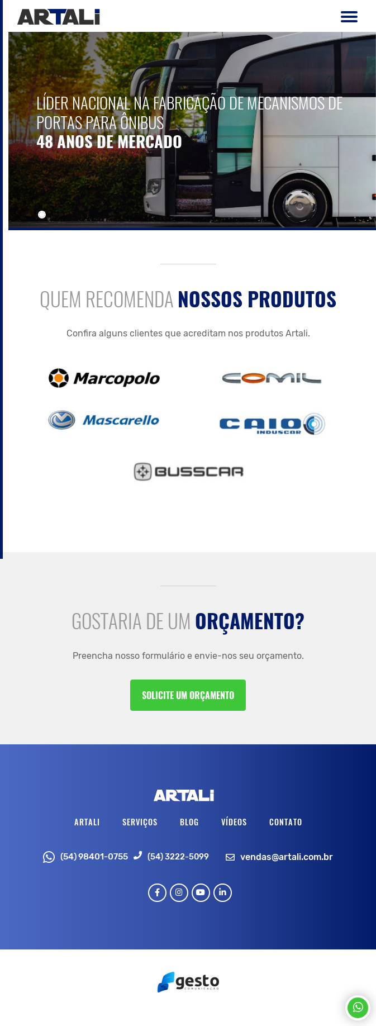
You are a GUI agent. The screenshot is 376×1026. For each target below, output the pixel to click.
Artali (87, 822)
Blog (189, 822)
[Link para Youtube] (201, 893)
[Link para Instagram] (179, 893)
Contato (285, 822)
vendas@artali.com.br (286, 857)
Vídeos (234, 822)
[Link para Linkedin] (222, 893)
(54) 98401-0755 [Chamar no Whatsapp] (85, 857)
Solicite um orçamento (188, 695)
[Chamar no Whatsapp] (357, 1007)
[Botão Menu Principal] (346, 18)
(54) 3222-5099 (178, 857)
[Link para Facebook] (157, 893)
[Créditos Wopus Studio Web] (188, 981)
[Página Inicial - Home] (58, 15)
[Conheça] (192, 129)
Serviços (140, 822)
